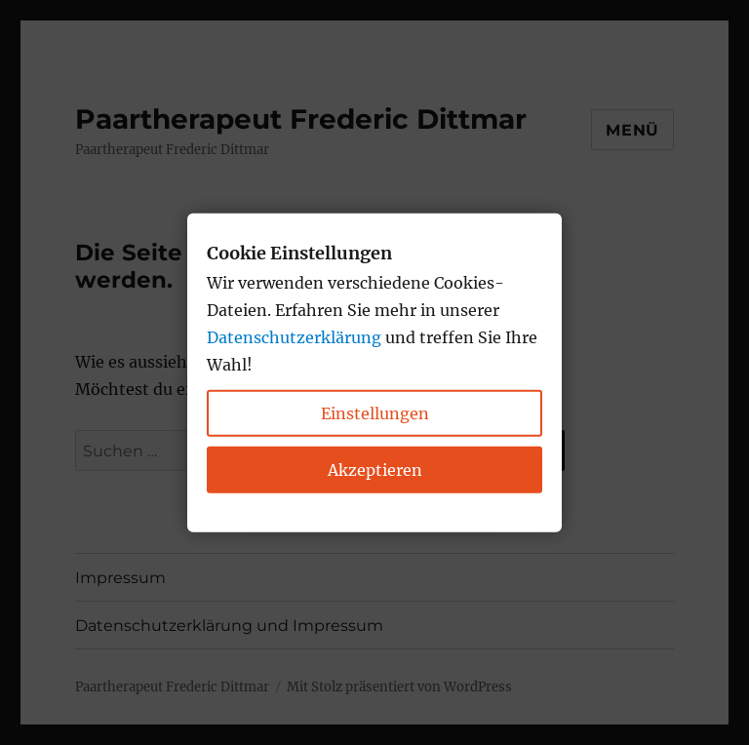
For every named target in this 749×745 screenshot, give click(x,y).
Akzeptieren (375, 469)
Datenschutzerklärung (294, 336)
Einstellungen (375, 412)
